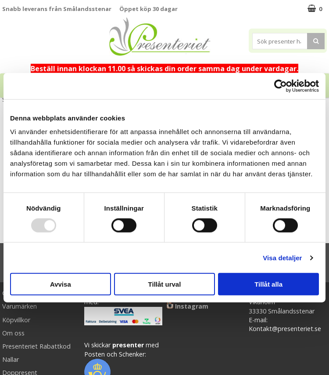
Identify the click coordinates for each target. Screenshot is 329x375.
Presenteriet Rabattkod (36, 346)
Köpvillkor (16, 320)
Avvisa (60, 284)
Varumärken (19, 306)
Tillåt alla (268, 284)
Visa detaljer (282, 257)
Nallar (10, 359)
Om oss (13, 333)
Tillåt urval (164, 284)
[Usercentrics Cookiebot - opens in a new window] (280, 85)
